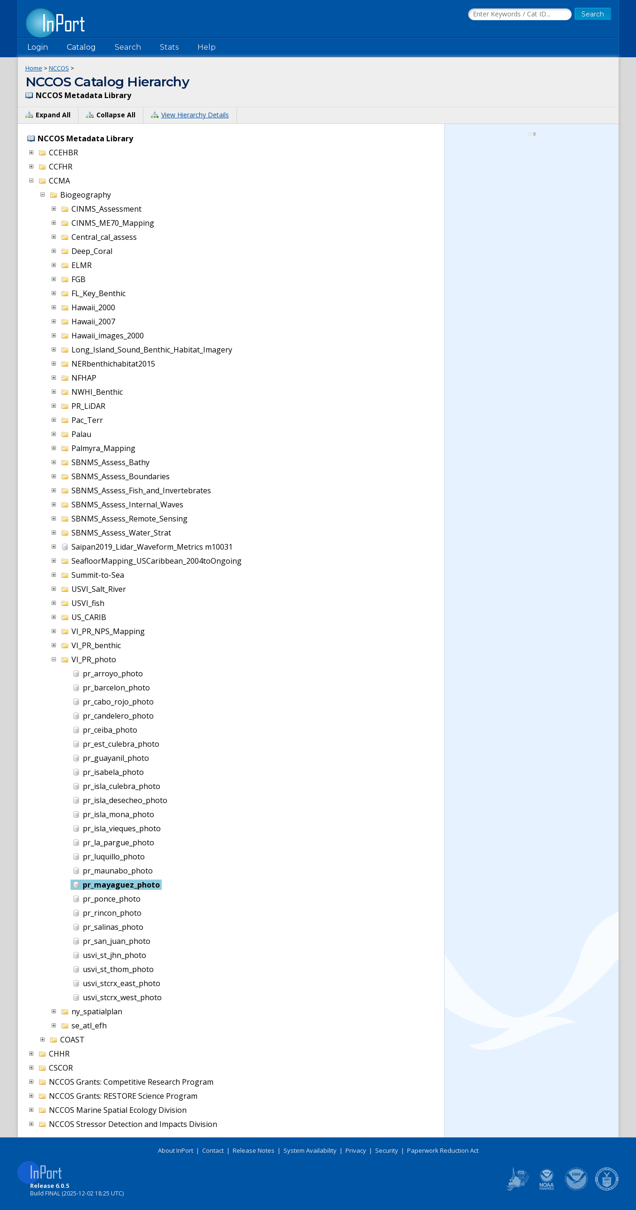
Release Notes (254, 1150)
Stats (169, 47)
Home (33, 68)
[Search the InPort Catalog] (520, 14)
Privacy (355, 1150)
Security (386, 1150)
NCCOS (59, 68)
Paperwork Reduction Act (443, 1150)
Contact (213, 1150)
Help (206, 47)
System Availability (310, 1150)
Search (128, 47)
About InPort (175, 1150)
